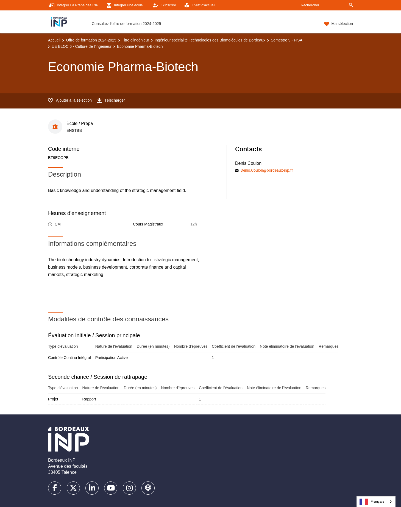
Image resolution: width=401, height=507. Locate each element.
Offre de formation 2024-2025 (91, 40)
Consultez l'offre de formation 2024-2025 (126, 23)
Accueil (54, 40)
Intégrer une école (124, 5)
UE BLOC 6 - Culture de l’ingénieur (82, 46)
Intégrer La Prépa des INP (73, 5)
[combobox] (376, 501)
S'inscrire (163, 5)
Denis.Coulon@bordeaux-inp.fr (267, 170)
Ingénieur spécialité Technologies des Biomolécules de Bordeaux (210, 40)
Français (372, 501)
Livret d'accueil (199, 5)
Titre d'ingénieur (135, 40)
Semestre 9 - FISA (286, 40)
